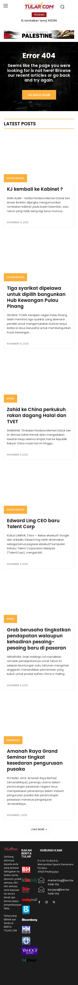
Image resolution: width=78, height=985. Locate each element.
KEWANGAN (13, 740)
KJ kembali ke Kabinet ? (35, 189)
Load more (39, 829)
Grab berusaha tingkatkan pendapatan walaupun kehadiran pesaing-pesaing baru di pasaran (39, 639)
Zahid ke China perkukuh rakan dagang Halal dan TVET (36, 415)
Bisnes (10, 398)
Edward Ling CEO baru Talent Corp (33, 523)
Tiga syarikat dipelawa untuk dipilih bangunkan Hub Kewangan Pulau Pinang (36, 297)
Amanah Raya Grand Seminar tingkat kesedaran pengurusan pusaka (35, 760)
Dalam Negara (15, 178)
